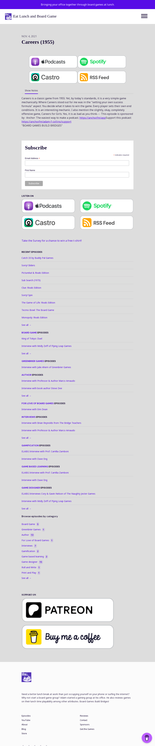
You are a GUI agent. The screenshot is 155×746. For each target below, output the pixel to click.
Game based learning (35, 466)
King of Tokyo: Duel (32, 338)
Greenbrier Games (33, 361)
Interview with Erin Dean (35, 409)
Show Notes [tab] (31, 90)
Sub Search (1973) (31, 280)
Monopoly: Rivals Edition (34, 317)
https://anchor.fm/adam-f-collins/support (46, 122)
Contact (83, 720)
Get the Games (87, 729)
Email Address (32, 158)
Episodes (26, 716)
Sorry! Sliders (28, 265)
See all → (26, 325)
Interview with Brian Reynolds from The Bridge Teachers (51, 423)
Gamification (30, 445)
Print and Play (31, 573)
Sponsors (84, 724)
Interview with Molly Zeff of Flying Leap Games (47, 346)
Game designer (31, 487)
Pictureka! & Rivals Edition (35, 273)
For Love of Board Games (38, 403)
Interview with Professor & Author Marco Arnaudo (48, 381)
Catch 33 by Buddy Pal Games (37, 258)
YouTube (26, 720)
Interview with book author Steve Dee (42, 388)
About (24, 724)
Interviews (29, 417)
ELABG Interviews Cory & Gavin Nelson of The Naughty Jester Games (58, 493)
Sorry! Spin (27, 295)
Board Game (29, 332)
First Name (30, 170)
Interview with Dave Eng (34, 459)
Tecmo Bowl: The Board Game (38, 310)
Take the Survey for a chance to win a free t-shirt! (52, 241)
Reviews (84, 716)
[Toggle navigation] (144, 16)
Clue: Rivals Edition (31, 288)
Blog (24, 729)
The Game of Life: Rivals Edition (38, 302)
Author (26, 374)
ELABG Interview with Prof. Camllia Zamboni (45, 451)
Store (24, 733)
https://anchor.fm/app (92, 118)
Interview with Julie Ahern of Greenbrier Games (46, 367)
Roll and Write (31, 567)
